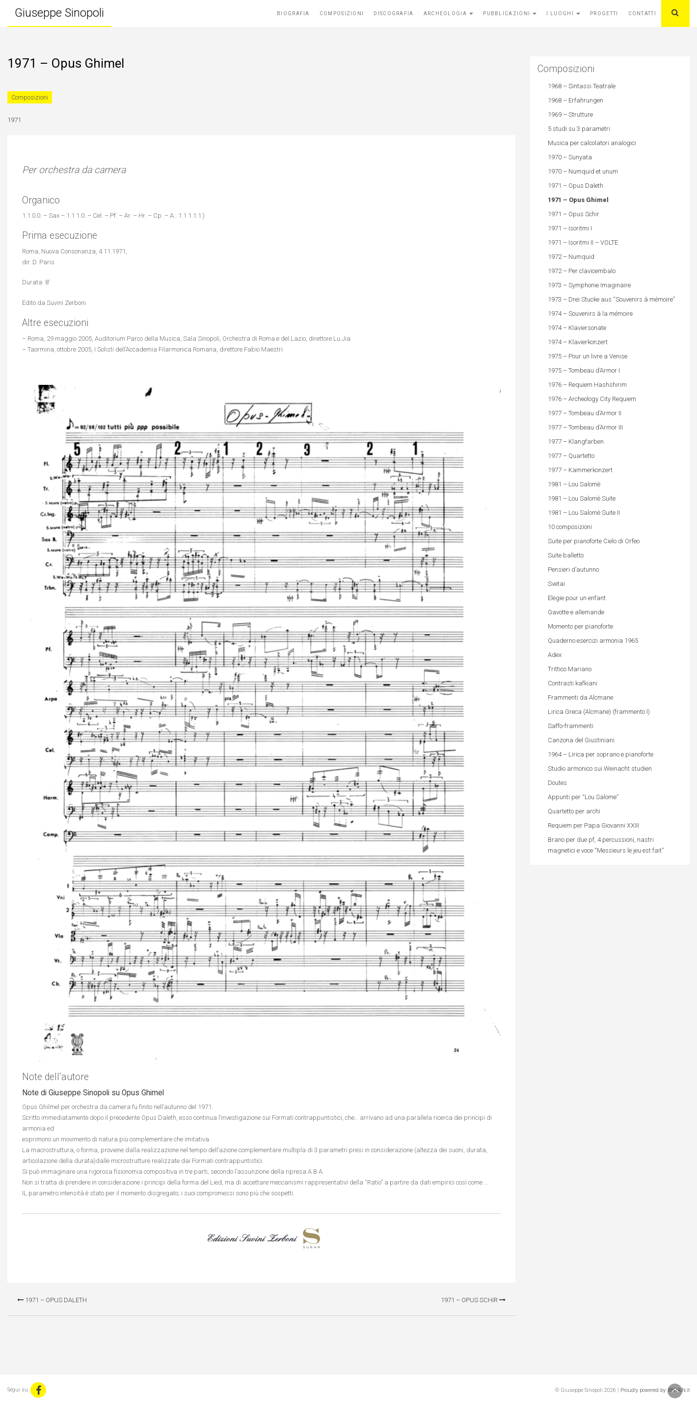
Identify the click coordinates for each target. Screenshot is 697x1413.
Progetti (604, 13)
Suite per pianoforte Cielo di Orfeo (594, 541)
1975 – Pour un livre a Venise (587, 356)
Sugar (311, 1238)
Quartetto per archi (574, 811)
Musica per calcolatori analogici (592, 143)
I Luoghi (563, 13)
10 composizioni (570, 526)
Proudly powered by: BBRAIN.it (655, 1390)
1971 (14, 120)
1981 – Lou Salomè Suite (582, 498)
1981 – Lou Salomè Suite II (584, 512)
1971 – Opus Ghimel (578, 199)
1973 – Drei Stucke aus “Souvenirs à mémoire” (611, 299)
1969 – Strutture (570, 114)
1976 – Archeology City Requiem (592, 399)
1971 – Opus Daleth (52, 1300)
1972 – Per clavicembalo (582, 271)
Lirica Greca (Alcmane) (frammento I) (599, 711)
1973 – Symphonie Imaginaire (589, 285)
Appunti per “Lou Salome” (583, 797)
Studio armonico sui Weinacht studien (600, 768)
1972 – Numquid (571, 256)
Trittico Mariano (569, 669)
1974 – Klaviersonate (577, 327)
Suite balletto (566, 555)
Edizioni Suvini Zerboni (252, 1238)
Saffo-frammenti (570, 726)
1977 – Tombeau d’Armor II (584, 413)
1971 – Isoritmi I (570, 228)
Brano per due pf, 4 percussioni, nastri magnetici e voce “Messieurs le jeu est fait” (606, 845)
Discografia (393, 13)
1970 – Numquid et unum (583, 171)
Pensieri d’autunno (573, 569)
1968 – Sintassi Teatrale (582, 86)
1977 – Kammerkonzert (580, 470)
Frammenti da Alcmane (580, 697)
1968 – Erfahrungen (575, 100)
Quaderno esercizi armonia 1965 (593, 640)
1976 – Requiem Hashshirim (587, 384)
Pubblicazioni (509, 13)
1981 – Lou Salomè (574, 484)
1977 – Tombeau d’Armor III (585, 427)
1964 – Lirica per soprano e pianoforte (600, 754)
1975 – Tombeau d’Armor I (584, 370)
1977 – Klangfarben (576, 441)
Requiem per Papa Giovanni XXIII (593, 825)
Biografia (293, 13)
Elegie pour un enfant (577, 598)
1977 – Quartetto (571, 455)
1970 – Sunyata (570, 157)
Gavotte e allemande (576, 612)
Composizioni (342, 13)
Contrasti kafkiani (572, 683)
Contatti (642, 13)
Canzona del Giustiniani (581, 740)
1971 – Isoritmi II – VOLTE (583, 242)
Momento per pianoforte (580, 626)
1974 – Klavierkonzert (578, 342)
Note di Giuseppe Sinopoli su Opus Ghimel (93, 1092)
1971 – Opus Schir (473, 1300)
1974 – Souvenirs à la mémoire (590, 313)
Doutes (557, 782)
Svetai (556, 583)
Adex (555, 654)
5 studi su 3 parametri (579, 128)
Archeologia (449, 13)
